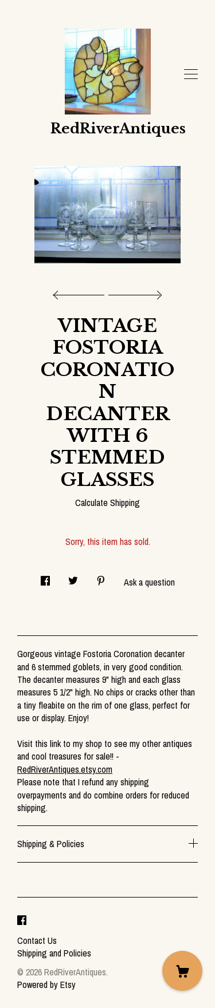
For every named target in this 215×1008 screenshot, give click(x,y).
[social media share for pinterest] (100, 577)
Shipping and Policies (54, 953)
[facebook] (21, 921)
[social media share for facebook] (45, 577)
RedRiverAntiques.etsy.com (64, 769)
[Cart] (182, 971)
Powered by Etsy (46, 984)
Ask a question (149, 582)
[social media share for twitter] (73, 577)
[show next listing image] (133, 292)
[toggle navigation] (191, 74)
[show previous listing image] (81, 292)
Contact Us (37, 940)
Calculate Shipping (107, 502)
